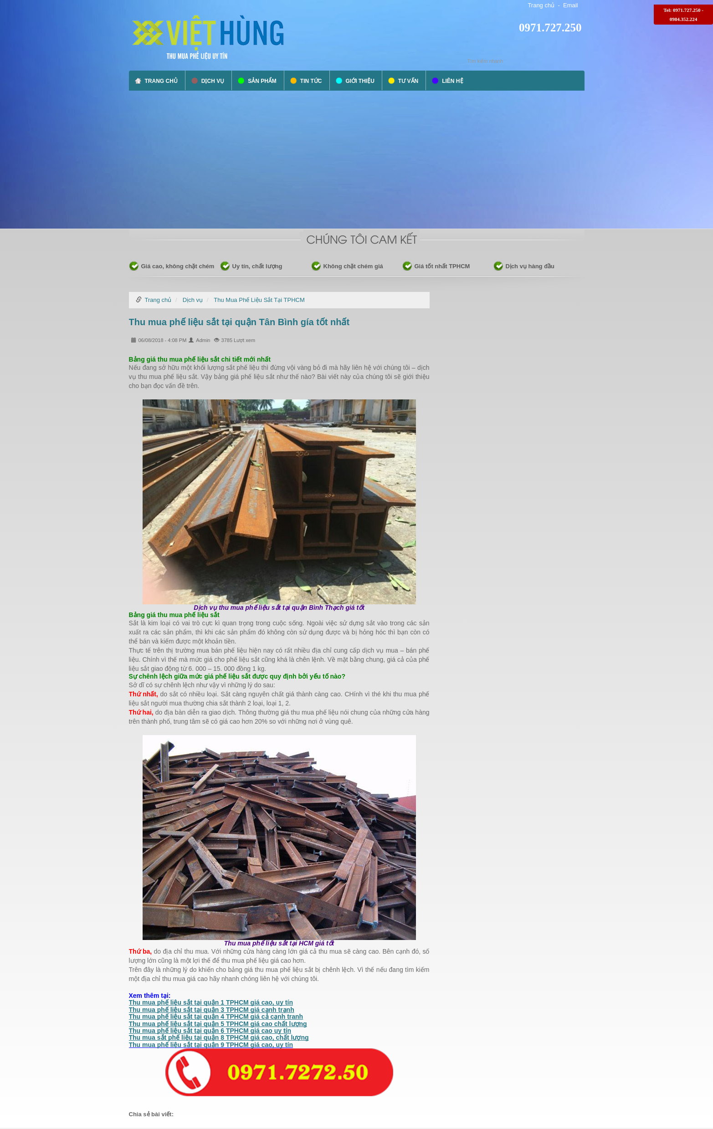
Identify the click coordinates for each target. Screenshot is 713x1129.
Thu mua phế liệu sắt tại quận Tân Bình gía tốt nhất (239, 322)
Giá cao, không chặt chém (178, 266)
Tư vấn (408, 81)
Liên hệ (452, 81)
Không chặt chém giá (353, 266)
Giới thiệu (360, 81)
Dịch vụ (212, 81)
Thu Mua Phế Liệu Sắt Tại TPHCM (259, 299)
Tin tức (311, 81)
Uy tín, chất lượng (257, 266)
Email (570, 5)
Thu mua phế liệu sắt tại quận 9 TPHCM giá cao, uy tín (211, 1044)
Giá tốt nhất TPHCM (442, 266)
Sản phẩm (262, 81)
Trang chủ (541, 5)
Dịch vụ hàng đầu (530, 266)
